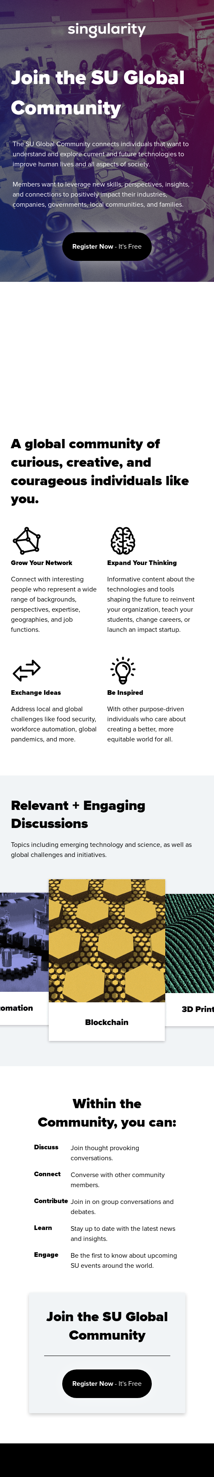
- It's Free (107, 246)
